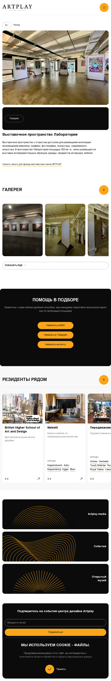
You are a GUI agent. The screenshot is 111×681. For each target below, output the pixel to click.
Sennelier (104, 462)
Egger (65, 469)
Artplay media (55, 517)
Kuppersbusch (54, 465)
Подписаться (55, 632)
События (55, 547)
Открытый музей (55, 582)
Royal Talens (97, 470)
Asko (66, 465)
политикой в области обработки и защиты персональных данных (55, 657)
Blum (72, 469)
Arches (93, 462)
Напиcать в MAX (55, 325)
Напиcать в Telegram (55, 335)
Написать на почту (55, 344)
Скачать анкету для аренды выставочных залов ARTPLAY (31, 164)
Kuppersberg (54, 469)
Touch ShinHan (98, 466)
